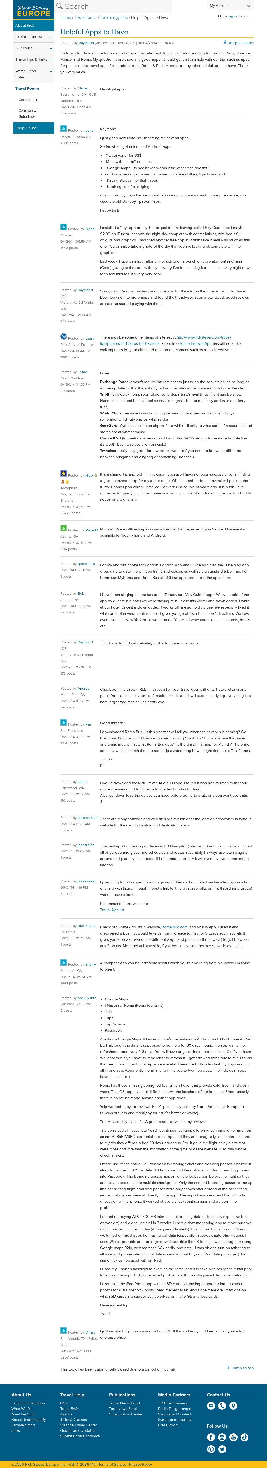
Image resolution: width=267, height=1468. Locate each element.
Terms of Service (112, 1464)
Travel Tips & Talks (31, 59)
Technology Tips (114, 17)
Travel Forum (86, 17)
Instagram (222, 1437)
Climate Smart (23, 1425)
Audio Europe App (196, 343)
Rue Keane (86, 926)
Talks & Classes (73, 1419)
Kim (88, 724)
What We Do (22, 1408)
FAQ (63, 1403)
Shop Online (25, 128)
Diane (90, 229)
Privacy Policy (140, 1464)
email (211, 1406)
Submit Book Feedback (80, 1436)
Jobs (15, 1430)
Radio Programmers (175, 1408)
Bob (81, 593)
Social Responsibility (28, 1419)
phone (222, 1406)
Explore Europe (28, 36)
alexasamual (87, 817)
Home (65, 17)
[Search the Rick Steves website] (113, 6)
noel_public (87, 998)
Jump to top (243, 1368)
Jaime (82, 372)
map (233, 1406)
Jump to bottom (241, 43)
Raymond (86, 43)
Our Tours (23, 48)
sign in (233, 16)
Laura (89, 338)
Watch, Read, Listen (26, 74)
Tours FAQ (69, 1408)
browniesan (87, 881)
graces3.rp (86, 564)
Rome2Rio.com (174, 927)
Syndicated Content (174, 1414)
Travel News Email (124, 1403)
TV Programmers (172, 1403)
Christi (90, 1332)
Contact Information (28, 1403)
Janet (82, 781)
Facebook (211, 1437)
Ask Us (66, 1414)
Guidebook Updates (77, 1430)
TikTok (244, 1437)
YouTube (233, 1437)
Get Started (28, 99)
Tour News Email (123, 1408)
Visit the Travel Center (78, 1425)
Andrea (83, 688)
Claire (82, 88)
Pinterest (211, 1449)
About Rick (24, 25)
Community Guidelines (28, 113)
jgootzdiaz (86, 845)
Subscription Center (125, 1414)
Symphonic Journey (174, 1419)
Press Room (168, 1425)
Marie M (91, 530)
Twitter (222, 1449)
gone (89, 130)
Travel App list (112, 909)
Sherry (90, 964)
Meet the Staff (23, 1414)
